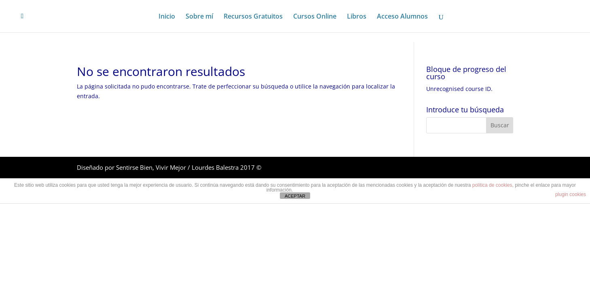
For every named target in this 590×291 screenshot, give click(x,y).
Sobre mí (199, 17)
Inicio (167, 17)
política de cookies (492, 185)
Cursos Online (314, 17)
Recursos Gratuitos (253, 17)
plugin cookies (570, 194)
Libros (356, 17)
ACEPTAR (295, 196)
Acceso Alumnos (402, 17)
